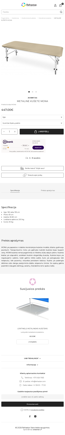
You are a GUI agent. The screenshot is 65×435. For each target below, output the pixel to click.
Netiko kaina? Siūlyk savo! (35, 168)
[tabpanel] (32, 58)
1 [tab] (29, 91)
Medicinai (15, 18)
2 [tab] (32, 91)
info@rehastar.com (38, 381)
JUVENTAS (32, 98)
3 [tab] (36, 91)
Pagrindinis (5, 18)
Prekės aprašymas (48, 190)
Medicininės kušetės (29, 18)
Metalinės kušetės (45, 18)
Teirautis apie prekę (35, 175)
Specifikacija (15, 190)
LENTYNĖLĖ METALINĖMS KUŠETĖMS (32, 329)
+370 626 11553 (38, 378)
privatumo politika (37, 410)
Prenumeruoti (32, 404)
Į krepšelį (43, 132)
